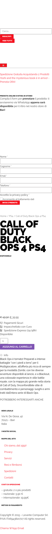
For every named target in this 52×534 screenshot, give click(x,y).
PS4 (11, 216)
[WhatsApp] (13, 528)
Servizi (8, 458)
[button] (26, 68)
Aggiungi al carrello (17, 346)
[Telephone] (4, 528)
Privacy (8, 451)
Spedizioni (10, 471)
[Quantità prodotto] (4, 341)
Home (3, 216)
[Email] (21, 528)
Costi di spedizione (10, 484)
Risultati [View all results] (6, 36)
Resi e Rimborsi (13, 464)
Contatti (8, 477)
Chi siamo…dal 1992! (15, 445)
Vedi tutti (7, 41)
